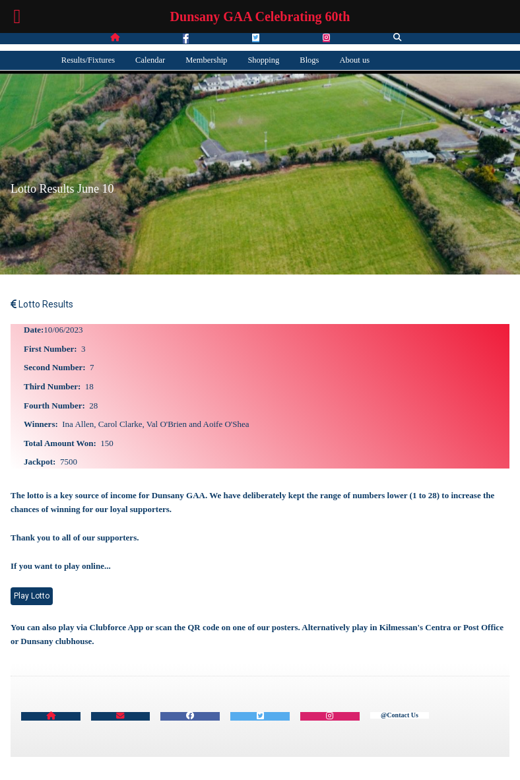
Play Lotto (31, 596)
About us (355, 60)
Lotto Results (42, 304)
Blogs (309, 60)
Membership (206, 60)
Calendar (150, 60)
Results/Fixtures (88, 60)
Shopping (263, 60)
